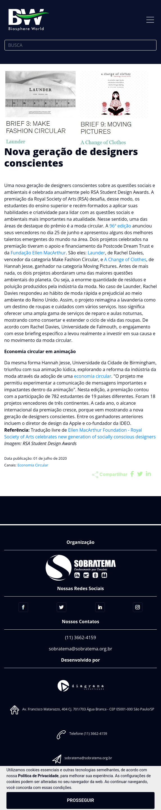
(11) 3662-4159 (80, 637)
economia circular (92, 376)
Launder (96, 253)
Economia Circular (32, 465)
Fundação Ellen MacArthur (38, 253)
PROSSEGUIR (80, 800)
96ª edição (120, 226)
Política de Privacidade (38, 776)
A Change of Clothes (125, 259)
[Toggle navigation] (150, 19)
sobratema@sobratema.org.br (80, 649)
